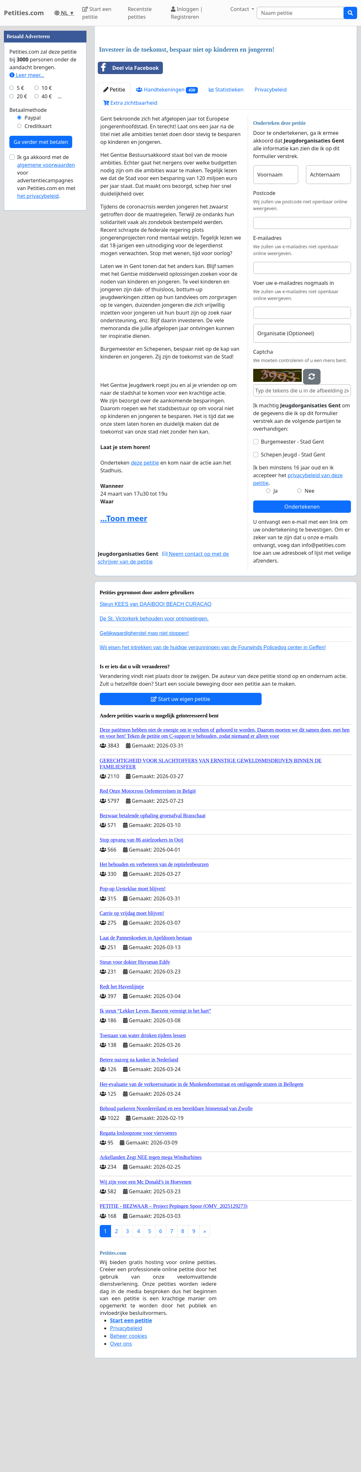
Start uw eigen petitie (180, 789)
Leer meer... (26, 269)
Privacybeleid (270, 180)
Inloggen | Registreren (187, 12)
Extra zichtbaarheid (130, 193)
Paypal (33, 311)
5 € (20, 281)
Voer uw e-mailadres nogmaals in (293, 373)
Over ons (121, 1434)
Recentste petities (140, 12)
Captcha (263, 442)
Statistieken (226, 180)
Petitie (114, 180)
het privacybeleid (38, 389)
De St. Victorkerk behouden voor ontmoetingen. (154, 709)
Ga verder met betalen (41, 335)
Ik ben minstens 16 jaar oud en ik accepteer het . (298, 565)
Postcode (264, 283)
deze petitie (145, 553)
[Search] (300, 13)
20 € (22, 290)
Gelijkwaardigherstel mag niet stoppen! (144, 723)
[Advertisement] (226, 82)
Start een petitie (96, 12)
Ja (275, 581)
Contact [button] (240, 9)
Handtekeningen (166, 180)
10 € (46, 281)
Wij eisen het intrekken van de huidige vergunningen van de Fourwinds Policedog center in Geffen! (213, 738)
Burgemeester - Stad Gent (292, 532)
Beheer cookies (128, 1426)
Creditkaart (38, 320)
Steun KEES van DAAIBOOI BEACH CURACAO (155, 694)
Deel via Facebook (128, 158)
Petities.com (24, 12)
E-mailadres (267, 328)
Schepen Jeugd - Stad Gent (293, 545)
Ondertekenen (302, 597)
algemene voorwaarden (46, 358)
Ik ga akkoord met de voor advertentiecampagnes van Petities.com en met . (46, 370)
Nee (309, 581)
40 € (46, 290)
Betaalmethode (28, 303)
